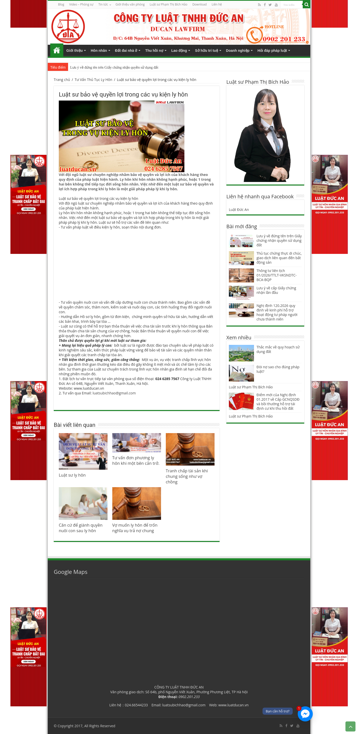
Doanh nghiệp (238, 51)
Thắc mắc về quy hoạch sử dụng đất (278, 349)
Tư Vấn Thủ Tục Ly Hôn (93, 79)
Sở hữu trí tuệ (206, 51)
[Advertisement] (137, 265)
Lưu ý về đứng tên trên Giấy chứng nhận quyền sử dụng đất (114, 67)
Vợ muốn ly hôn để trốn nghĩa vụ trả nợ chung (135, 527)
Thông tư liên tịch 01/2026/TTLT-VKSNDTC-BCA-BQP (277, 275)
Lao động (179, 51)
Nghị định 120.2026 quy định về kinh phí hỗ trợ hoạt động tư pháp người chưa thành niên (277, 312)
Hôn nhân (99, 51)
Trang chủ (56, 50)
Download (199, 4)
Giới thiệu (74, 51)
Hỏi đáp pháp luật (272, 51)
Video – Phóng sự (81, 4)
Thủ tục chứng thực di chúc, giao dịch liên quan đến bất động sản (279, 258)
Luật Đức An (239, 209)
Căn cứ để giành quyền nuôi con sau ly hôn (81, 527)
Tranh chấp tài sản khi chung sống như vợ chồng (187, 476)
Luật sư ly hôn (72, 475)
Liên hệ (217, 4)
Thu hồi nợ (154, 51)
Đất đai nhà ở (126, 51)
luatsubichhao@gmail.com (114, 393)
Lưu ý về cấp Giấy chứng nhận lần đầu (276, 290)
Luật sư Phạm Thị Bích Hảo (251, 387)
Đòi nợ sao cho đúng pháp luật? (278, 369)
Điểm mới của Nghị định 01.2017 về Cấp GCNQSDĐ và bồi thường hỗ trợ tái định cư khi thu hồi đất (278, 401)
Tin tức (103, 4)
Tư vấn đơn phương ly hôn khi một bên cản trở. (136, 460)
